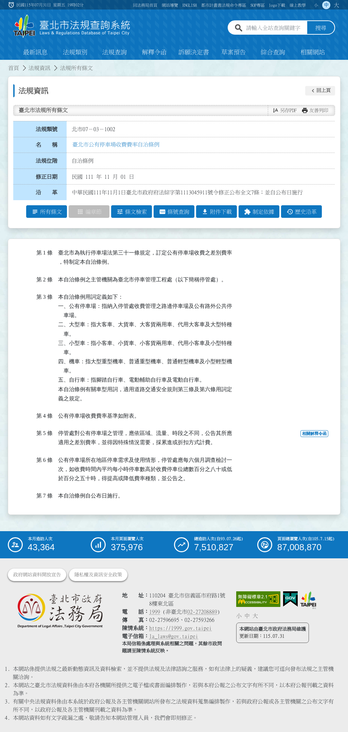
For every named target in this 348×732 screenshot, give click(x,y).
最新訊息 (35, 52)
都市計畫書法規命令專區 (223, 5)
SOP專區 (257, 5)
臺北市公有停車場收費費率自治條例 (115, 144)
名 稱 (46, 145)
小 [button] (316, 5)
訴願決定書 (193, 52)
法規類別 (75, 52)
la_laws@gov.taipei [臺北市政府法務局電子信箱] (173, 636)
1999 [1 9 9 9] (154, 611)
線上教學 (298, 5)
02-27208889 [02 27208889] (202, 611)
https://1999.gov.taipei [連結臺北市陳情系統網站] (180, 628)
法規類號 (46, 129)
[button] (320, 90)
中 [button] (326, 5)
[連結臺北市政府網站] (308, 600)
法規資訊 (39, 68)
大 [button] (336, 5)
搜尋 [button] (320, 28)
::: (4, 64)
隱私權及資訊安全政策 (98, 574)
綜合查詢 (273, 52)
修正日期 (46, 176)
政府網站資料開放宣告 (37, 574)
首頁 (13, 68)
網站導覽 (170, 5)
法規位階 (46, 160)
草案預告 (233, 52)
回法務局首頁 (145, 5)
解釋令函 (154, 52)
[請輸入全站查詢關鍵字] (275, 28)
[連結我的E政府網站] (290, 599)
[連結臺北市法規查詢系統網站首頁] (72, 26)
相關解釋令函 (314, 434)
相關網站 (312, 52)
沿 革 (46, 192)
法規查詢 (114, 52)
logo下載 (277, 5)
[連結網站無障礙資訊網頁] (258, 599)
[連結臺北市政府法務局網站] (60, 610)
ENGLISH (189, 5)
